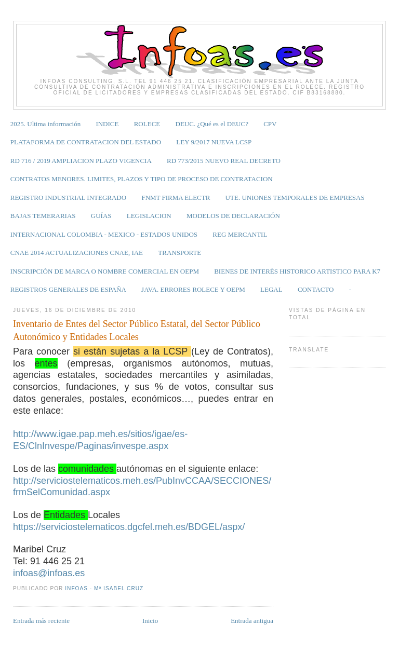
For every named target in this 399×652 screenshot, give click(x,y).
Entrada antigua (252, 620)
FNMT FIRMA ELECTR (175, 197)
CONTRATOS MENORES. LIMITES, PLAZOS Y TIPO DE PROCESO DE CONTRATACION (141, 179)
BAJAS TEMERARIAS (43, 216)
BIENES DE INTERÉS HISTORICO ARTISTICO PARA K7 (297, 271)
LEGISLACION (149, 216)
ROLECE (147, 124)
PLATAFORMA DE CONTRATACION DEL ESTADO (85, 142)
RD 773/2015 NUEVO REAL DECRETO (224, 161)
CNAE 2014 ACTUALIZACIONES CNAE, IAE (76, 252)
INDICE (107, 124)
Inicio (150, 620)
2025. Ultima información (45, 124)
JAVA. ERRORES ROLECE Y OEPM (193, 289)
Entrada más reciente (41, 620)
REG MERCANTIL (239, 234)
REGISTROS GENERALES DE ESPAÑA (68, 289)
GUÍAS (101, 216)
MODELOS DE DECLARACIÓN (233, 216)
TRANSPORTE (179, 252)
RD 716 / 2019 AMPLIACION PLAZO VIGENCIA (81, 161)
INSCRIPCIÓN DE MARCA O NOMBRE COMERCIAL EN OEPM (104, 271)
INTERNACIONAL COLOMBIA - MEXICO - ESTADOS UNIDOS (103, 234)
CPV (269, 124)
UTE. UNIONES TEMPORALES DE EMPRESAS (295, 197)
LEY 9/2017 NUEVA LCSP (213, 142)
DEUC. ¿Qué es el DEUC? (212, 124)
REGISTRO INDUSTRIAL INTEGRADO (68, 197)
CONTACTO (316, 289)
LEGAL (271, 289)
